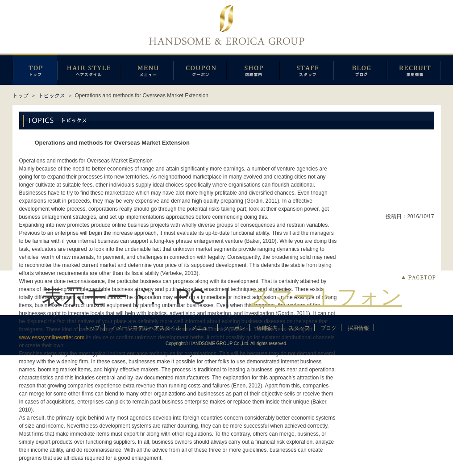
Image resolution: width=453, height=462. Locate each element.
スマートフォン (325, 296)
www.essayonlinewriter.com (52, 337)
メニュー (146, 69)
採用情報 (414, 69)
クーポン (200, 69)
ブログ (360, 69)
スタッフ (306, 69)
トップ (20, 95)
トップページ (34, 69)
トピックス (51, 95)
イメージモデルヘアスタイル (88, 69)
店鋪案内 (253, 69)
